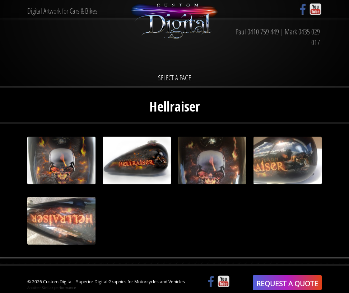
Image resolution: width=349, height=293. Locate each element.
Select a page (174, 77)
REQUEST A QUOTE (287, 283)
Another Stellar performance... (53, 287)
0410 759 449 (263, 31)
